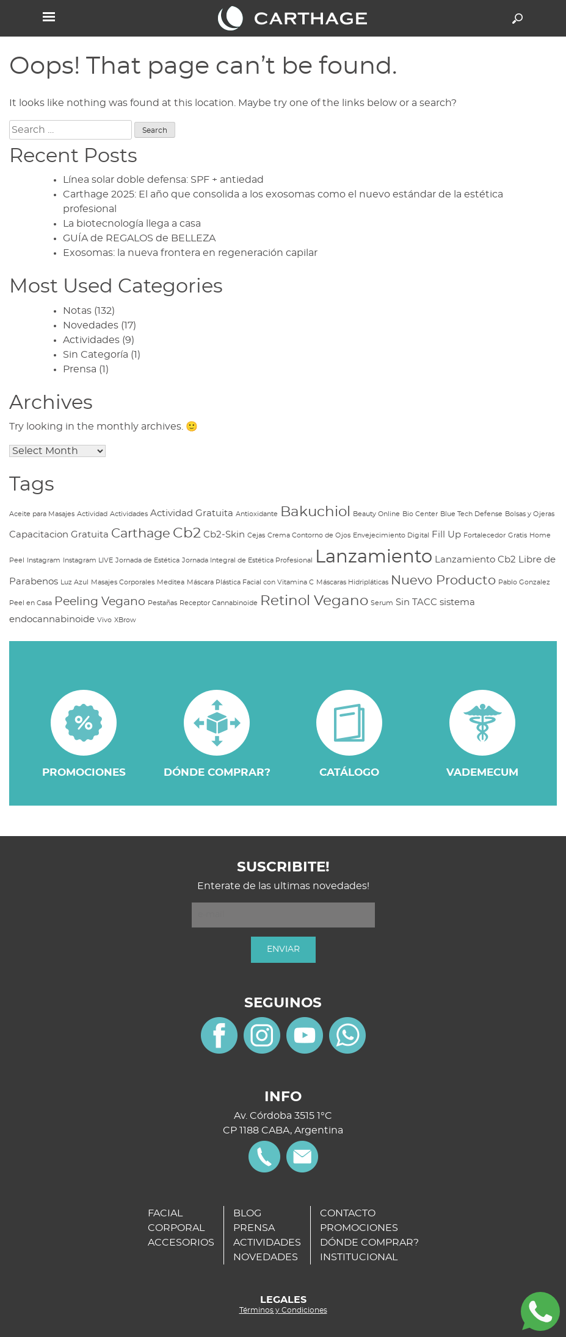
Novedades (90, 325)
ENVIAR (283, 949)
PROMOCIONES (359, 1228)
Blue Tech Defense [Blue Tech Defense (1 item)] (471, 514)
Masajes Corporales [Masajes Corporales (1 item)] (122, 582)
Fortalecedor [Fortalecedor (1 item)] (484, 535)
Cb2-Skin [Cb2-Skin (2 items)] (224, 534)
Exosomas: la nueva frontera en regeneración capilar (190, 253)
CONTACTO (348, 1213)
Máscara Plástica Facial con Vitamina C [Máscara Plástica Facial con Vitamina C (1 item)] (250, 582)
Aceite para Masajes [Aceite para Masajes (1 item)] (41, 514)
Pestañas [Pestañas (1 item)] (162, 603)
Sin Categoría (95, 355)
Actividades (91, 340)
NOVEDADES (265, 1257)
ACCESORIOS (181, 1242)
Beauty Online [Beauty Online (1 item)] (376, 514)
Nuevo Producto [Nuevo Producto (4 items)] (443, 580)
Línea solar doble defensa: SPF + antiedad (163, 180)
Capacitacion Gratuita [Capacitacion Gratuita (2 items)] (59, 534)
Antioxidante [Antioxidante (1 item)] (257, 514)
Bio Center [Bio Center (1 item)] (420, 514)
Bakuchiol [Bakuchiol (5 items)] (315, 512)
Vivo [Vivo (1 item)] (104, 620)
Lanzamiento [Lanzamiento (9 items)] (373, 557)
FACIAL (165, 1213)
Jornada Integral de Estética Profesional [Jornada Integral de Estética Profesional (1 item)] (247, 560)
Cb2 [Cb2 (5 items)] (187, 533)
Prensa (79, 369)
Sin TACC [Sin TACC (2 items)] (416, 602)
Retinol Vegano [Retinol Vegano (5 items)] (314, 601)
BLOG (247, 1213)
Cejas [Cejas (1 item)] (256, 535)
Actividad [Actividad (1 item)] (92, 514)
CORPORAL (176, 1228)
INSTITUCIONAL (358, 1257)
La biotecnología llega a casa (132, 224)
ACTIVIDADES (267, 1242)
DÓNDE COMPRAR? (369, 1242)
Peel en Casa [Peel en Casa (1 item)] (30, 603)
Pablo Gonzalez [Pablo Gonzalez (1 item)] (524, 582)
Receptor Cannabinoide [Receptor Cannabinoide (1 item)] (219, 603)
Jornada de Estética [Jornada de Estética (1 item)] (147, 560)
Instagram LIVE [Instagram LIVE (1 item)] (88, 560)
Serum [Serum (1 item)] (382, 603)
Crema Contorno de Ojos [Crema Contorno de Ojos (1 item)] (308, 535)
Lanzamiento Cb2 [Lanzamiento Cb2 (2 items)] (475, 559)
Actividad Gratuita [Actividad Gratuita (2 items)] (191, 513)
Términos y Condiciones (283, 1310)
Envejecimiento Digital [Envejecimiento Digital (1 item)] (391, 535)
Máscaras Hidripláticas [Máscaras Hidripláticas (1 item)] (352, 582)
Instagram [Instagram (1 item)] (43, 560)
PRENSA (254, 1228)
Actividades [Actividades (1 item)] (129, 514)
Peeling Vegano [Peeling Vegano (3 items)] (99, 602)
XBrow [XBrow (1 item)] (125, 620)
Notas (77, 311)
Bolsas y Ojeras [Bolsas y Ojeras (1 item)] (529, 514)
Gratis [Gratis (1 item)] (517, 535)
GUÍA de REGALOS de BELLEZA (139, 238)
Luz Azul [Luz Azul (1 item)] (74, 582)
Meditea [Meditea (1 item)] (170, 582)
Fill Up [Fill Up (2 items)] (446, 534)
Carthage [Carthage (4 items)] (140, 533)
